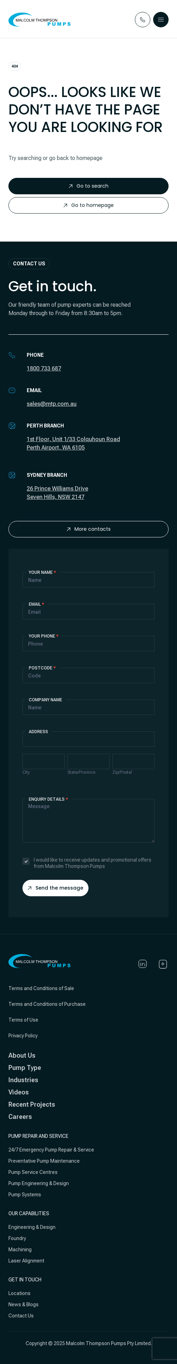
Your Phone (44, 636)
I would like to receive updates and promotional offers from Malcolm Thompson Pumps (86, 863)
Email (36, 604)
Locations (19, 1293)
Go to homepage (89, 205)
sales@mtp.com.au (52, 404)
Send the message (55, 887)
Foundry (17, 1238)
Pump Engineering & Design (38, 1183)
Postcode (42, 668)
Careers (20, 1116)
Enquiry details (48, 799)
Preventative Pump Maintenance (44, 1161)
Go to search (89, 185)
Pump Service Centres (33, 1172)
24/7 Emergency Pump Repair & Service (51, 1150)
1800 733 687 (44, 368)
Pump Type (24, 1067)
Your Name (42, 572)
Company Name (45, 699)
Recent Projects (31, 1104)
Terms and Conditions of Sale (41, 988)
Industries (23, 1080)
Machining (20, 1249)
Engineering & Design (31, 1227)
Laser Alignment (26, 1261)
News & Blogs (23, 1304)
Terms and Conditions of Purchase (47, 1004)
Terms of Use (23, 1020)
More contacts (89, 529)
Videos (18, 1092)
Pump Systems (24, 1194)
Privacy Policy (23, 1035)
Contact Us (21, 1315)
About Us (21, 1055)
